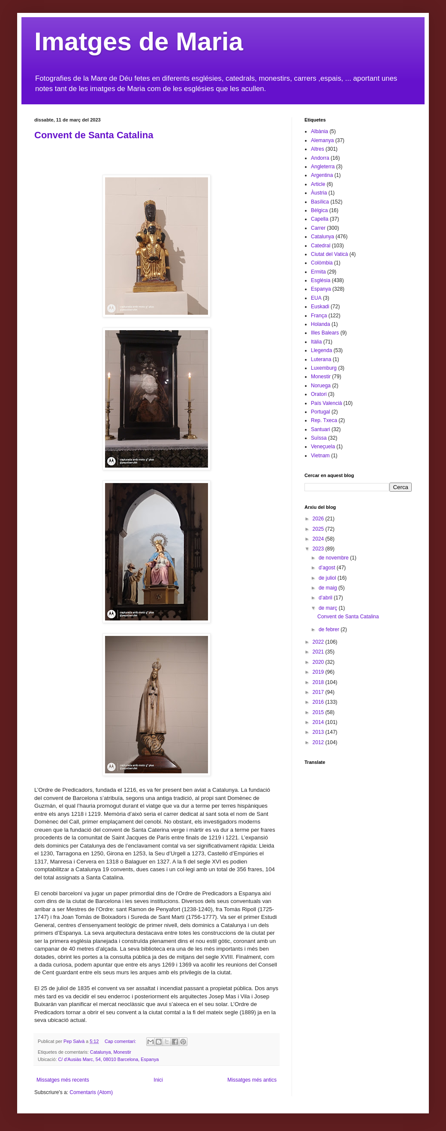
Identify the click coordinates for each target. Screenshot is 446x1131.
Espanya (321, 289)
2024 (319, 539)
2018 (319, 682)
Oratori (319, 394)
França (319, 316)
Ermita (318, 272)
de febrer (330, 629)
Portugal (320, 412)
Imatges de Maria (138, 41)
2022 (319, 642)
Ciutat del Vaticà (329, 254)
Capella (319, 219)
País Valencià (326, 403)
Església (320, 280)
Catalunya (100, 1052)
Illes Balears (325, 333)
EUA (316, 298)
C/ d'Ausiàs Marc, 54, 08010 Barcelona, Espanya (108, 1059)
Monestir (122, 1052)
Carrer (318, 228)
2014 (319, 722)
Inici (158, 1080)
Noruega (321, 386)
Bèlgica (319, 210)
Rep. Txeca (324, 420)
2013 (319, 732)
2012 (319, 742)
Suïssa (319, 438)
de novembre (334, 558)
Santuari (320, 429)
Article (318, 184)
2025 (319, 529)
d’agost (328, 568)
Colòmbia (322, 263)
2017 (319, 692)
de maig (328, 588)
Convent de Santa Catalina (94, 135)
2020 (319, 662)
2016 (319, 702)
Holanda (320, 324)
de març (329, 608)
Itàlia (316, 342)
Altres (317, 149)
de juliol (328, 578)
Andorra (320, 158)
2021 (319, 652)
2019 (319, 672)
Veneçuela (323, 447)
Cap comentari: (121, 1041)
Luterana (321, 359)
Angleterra (322, 167)
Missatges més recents (62, 1080)
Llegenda (321, 350)
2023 (319, 549)
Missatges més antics (252, 1080)
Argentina (322, 175)
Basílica (320, 202)
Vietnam (320, 456)
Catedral (320, 246)
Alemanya (322, 140)
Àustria (319, 193)
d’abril (326, 598)
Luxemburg (324, 368)
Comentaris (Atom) (91, 1092)
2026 (319, 519)
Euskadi (320, 307)
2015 (319, 712)
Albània (319, 131)
